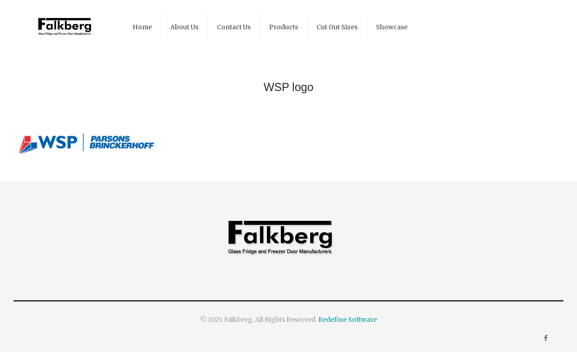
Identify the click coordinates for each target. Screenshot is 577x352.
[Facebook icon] (545, 338)
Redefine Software (347, 319)
